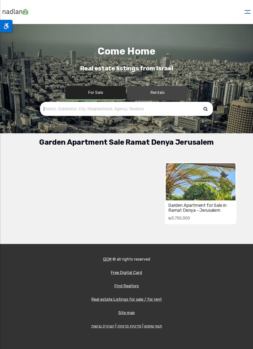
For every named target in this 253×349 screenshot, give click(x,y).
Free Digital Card (126, 272)
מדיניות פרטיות (129, 326)
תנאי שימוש (153, 326)
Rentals (157, 92)
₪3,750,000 (179, 218)
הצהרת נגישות (102, 326)
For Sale (95, 92)
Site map (126, 312)
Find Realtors (126, 286)
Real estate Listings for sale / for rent (126, 299)
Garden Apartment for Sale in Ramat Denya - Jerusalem (197, 208)
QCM (107, 259)
